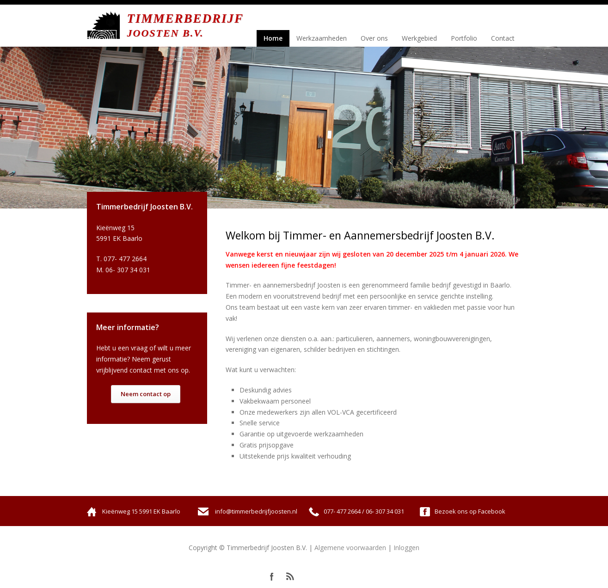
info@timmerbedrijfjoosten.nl (256, 511)
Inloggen (406, 547)
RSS (290, 576)
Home (273, 38)
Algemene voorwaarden (350, 547)
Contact (503, 38)
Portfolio (464, 38)
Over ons (374, 38)
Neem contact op (146, 394)
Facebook (272, 576)
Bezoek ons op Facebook (470, 511)
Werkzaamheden (321, 38)
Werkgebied (419, 38)
